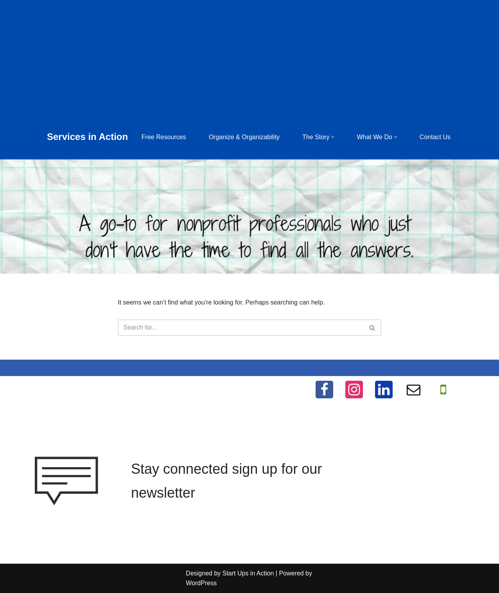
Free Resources (164, 137)
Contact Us (435, 137)
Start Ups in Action (248, 573)
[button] (332, 137)
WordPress (201, 583)
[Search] (241, 327)
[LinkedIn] (384, 389)
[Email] (413, 389)
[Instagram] (354, 389)
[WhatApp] (443, 389)
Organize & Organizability (244, 137)
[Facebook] (324, 389)
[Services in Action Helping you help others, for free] (87, 137)
